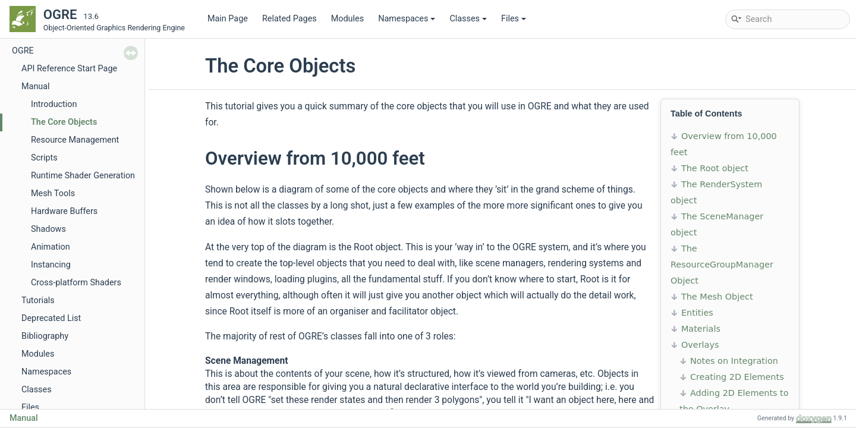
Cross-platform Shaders (76, 283)
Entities (697, 312)
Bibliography (44, 336)
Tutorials (38, 300)
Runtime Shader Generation (83, 176)
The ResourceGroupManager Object (722, 264)
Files (513, 19)
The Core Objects (64, 122)
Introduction (54, 104)
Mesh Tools (53, 193)
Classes (468, 19)
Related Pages (289, 19)
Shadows (48, 229)
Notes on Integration (734, 361)
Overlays (700, 345)
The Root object (714, 168)
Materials (700, 328)
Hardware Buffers (64, 211)
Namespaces (406, 19)
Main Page (227, 19)
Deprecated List (51, 318)
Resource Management (75, 140)
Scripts (44, 158)
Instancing (51, 265)
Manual (35, 86)
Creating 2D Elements (737, 377)
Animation (50, 247)
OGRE (23, 51)
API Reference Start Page (69, 69)
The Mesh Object (717, 296)
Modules (347, 19)
